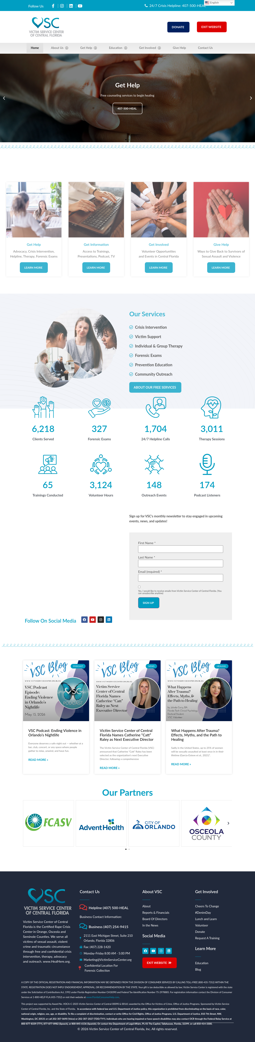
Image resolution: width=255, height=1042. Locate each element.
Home (35, 48)
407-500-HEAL (127, 108)
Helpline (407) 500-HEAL (109, 908)
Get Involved (150, 48)
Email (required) (150, 571)
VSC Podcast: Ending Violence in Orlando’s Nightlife (54, 732)
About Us (59, 48)
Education (118, 48)
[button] (4, 98)
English (212, 3)
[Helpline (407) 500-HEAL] (83, 907)
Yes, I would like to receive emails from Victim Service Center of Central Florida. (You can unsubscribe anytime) (180, 592)
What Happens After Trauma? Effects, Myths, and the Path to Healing (196, 735)
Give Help (179, 48)
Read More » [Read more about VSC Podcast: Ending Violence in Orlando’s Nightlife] (38, 760)
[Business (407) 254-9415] (83, 926)
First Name (147, 542)
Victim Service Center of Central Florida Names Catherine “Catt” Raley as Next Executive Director (126, 735)
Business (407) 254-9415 (108, 927)
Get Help (88, 48)
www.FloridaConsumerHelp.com (102, 997)
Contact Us (205, 48)
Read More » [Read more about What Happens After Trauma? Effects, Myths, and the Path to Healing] (181, 764)
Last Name (146, 557)
